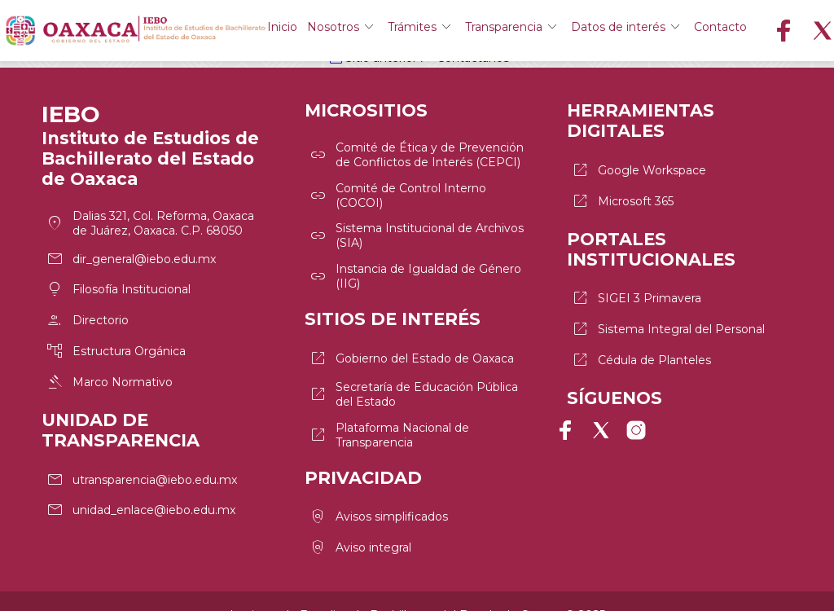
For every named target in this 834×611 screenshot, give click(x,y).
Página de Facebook (571, 422)
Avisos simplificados (378, 492)
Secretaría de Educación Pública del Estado (413, 375)
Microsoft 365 (622, 194)
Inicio (323, 31)
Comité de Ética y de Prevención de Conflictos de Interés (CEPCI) (416, 151)
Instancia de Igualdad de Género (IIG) (414, 264)
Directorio (87, 308)
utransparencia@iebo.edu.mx (141, 457)
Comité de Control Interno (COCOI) (397, 189)
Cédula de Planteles (640, 344)
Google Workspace (638, 167)
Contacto (796, 31)
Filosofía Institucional (118, 280)
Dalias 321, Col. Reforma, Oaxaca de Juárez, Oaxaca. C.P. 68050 (149, 220)
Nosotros (390, 31)
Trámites (476, 31)
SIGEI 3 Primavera (635, 289)
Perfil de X (601, 422)
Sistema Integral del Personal (667, 317)
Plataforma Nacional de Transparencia (388, 413)
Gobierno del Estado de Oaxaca (411, 343)
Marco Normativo (109, 363)
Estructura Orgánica (115, 335)
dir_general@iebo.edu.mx (130, 252)
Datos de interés (697, 31)
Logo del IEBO (173, 31)
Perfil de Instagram (630, 422)
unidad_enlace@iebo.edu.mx (140, 485)
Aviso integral (359, 519)
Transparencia (575, 31)
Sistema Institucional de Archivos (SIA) (416, 226)
